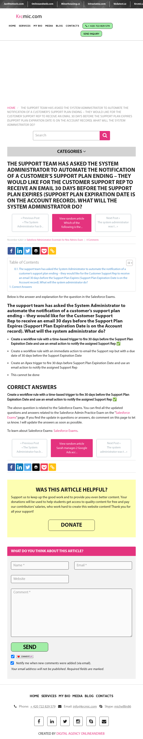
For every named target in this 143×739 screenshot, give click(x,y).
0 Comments (93, 240)
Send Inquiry (91, 33)
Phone (34, 706)
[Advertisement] (71, 68)
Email (77, 706)
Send (29, 647)
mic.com (29, 16)
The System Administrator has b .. (30, 222)
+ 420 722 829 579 (97, 25)
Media (49, 25)
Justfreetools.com (14, 4)
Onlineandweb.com (42, 4)
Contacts (72, 25)
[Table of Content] (129, 263)
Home (12, 25)
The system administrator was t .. (113, 222)
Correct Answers (22, 287)
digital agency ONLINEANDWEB (80, 734)
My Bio (38, 25)
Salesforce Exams (65, 431)
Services (25, 25)
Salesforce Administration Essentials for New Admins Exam (55, 240)
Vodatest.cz (120, 4)
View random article (71, 218)
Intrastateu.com (97, 4)
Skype (115, 706)
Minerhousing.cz (70, 4)
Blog (59, 25)
